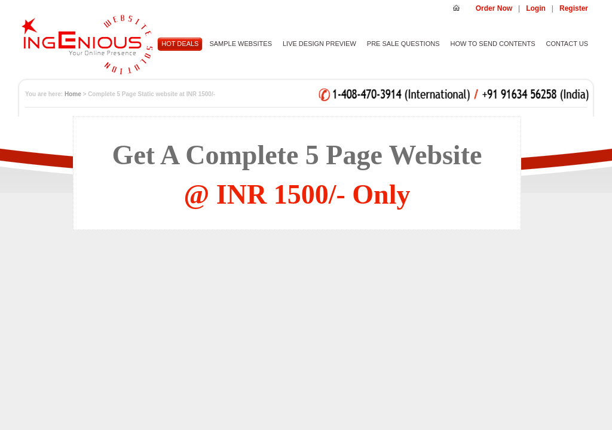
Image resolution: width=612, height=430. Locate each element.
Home (73, 94)
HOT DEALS (179, 43)
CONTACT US (567, 43)
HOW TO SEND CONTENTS (493, 43)
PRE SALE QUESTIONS (403, 43)
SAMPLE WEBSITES (240, 43)
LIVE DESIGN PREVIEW (319, 43)
